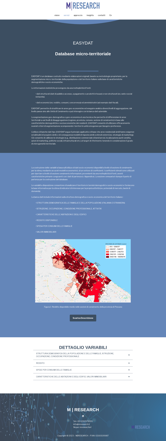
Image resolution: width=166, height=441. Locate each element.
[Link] (83, 5)
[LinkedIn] (83, 416)
